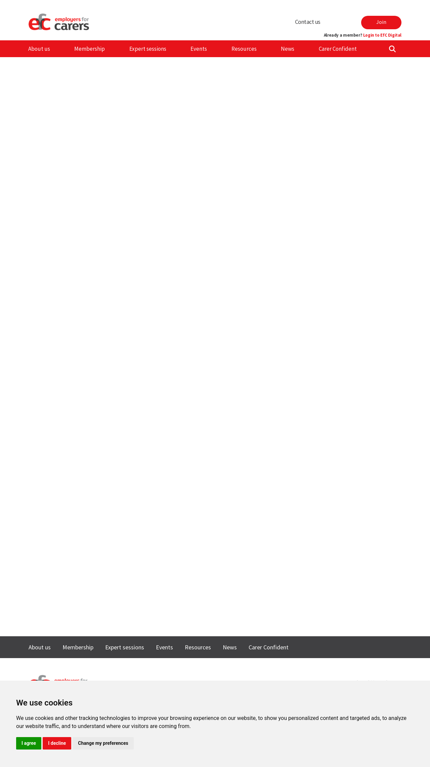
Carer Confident (338, 48)
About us (39, 48)
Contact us (307, 22)
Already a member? (362, 35)
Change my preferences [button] (103, 743)
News (287, 48)
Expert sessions (147, 48)
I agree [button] (29, 743)
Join (381, 21)
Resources (244, 48)
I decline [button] (57, 743)
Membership (89, 48)
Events (198, 48)
